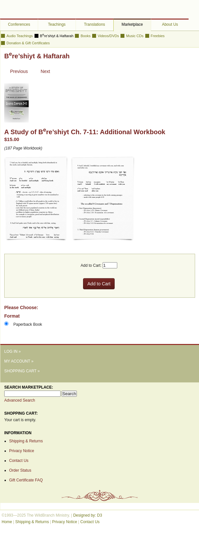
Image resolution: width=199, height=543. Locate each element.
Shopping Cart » (22, 371)
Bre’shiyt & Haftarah (57, 36)
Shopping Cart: (21, 413)
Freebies (158, 36)
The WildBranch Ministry (29, 10)
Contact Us (18, 460)
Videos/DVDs (108, 36)
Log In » (12, 351)
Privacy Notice (21, 451)
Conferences (19, 24)
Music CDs (134, 36)
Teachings (56, 24)
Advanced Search (19, 400)
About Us (170, 24)
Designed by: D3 (87, 515)
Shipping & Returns (26, 441)
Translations (94, 24)
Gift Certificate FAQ (26, 480)
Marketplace (132, 24)
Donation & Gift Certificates (28, 43)
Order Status (20, 470)
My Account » (19, 361)
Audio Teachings (20, 36)
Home (7, 522)
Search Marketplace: (28, 387)
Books (85, 36)
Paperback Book (27, 324)
